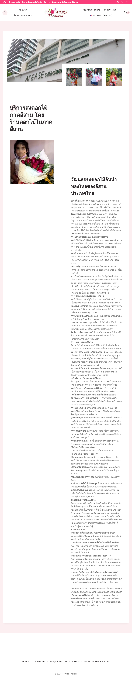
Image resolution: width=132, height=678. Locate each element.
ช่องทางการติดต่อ (92, 9)
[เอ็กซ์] (122, 2)
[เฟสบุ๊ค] (118, 2)
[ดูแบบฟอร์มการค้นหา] (4, 12)
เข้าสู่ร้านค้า (110, 9)
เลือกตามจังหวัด (40, 661)
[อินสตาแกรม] (127, 2)
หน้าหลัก (23, 9)
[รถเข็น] (127, 12)
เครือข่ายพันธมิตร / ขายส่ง (97, 661)
